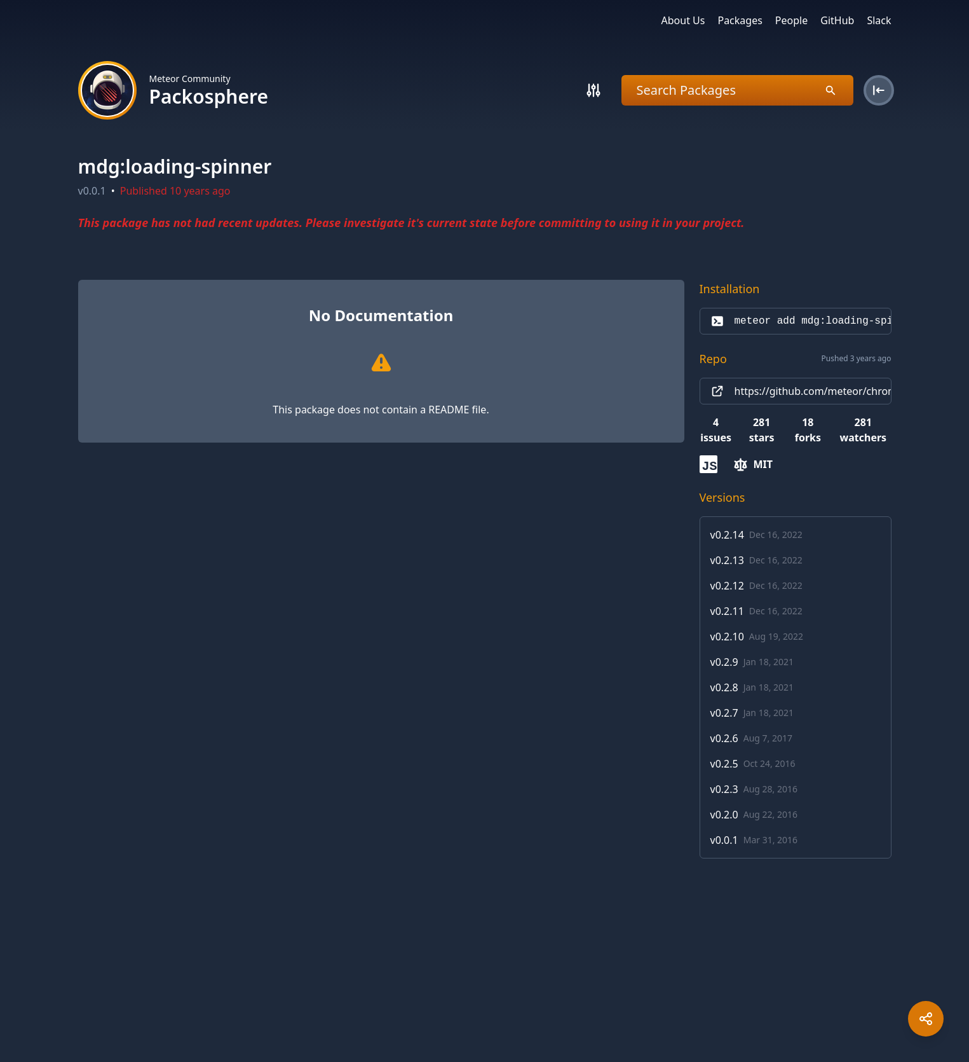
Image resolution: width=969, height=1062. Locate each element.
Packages (739, 20)
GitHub (837, 20)
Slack (879, 20)
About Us (683, 20)
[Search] (593, 90)
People (791, 20)
